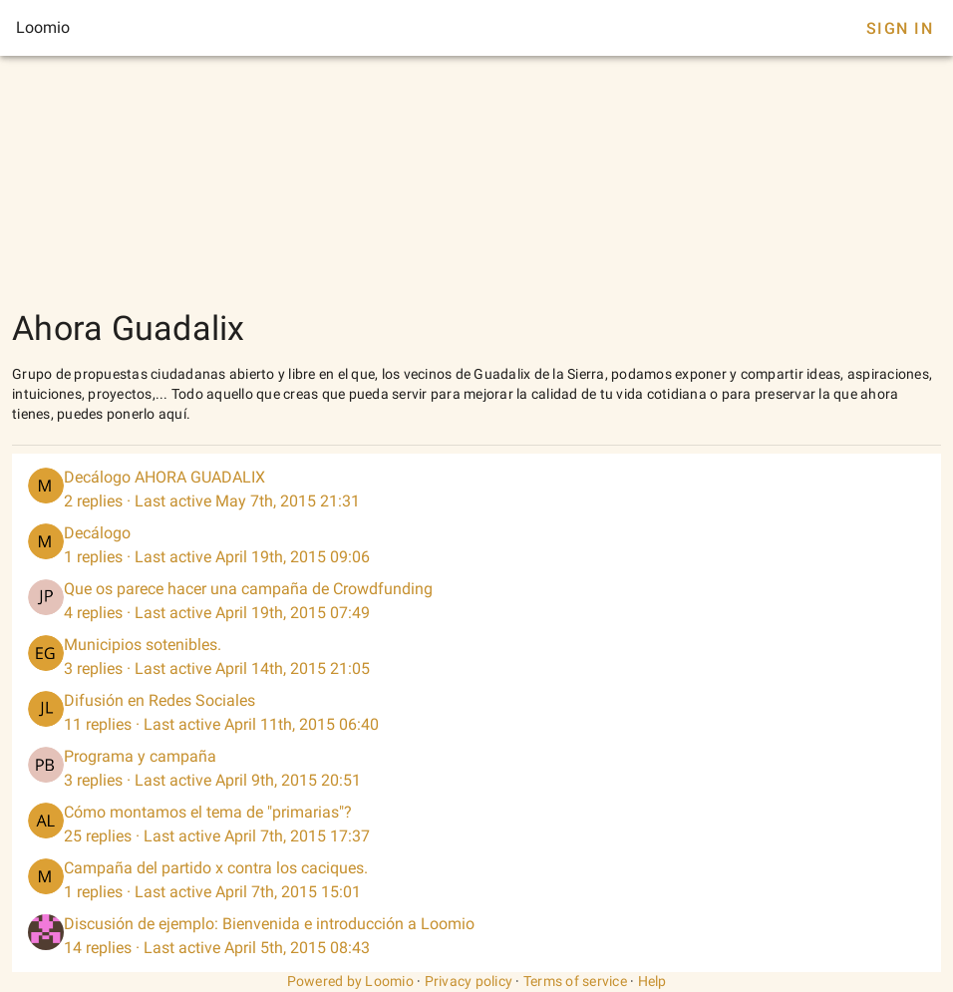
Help (652, 981)
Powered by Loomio (350, 981)
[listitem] (476, 489)
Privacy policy (469, 981)
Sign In (899, 28)
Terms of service (575, 981)
